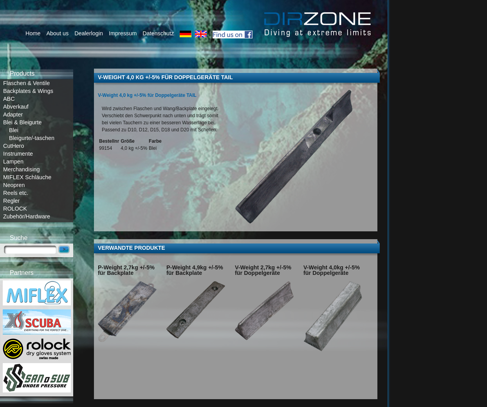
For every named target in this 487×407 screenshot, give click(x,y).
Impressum (123, 33)
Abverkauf (16, 107)
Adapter (13, 114)
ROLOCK (15, 208)
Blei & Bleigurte (22, 122)
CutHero (13, 146)
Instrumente (18, 154)
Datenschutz (158, 33)
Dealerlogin (88, 33)
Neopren (14, 185)
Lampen (13, 161)
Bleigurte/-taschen (31, 138)
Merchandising (21, 169)
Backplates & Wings (28, 91)
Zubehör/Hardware (26, 216)
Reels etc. (15, 193)
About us (57, 33)
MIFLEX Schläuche (27, 177)
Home (32, 33)
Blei (13, 130)
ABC (9, 99)
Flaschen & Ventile (26, 83)
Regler (11, 201)
